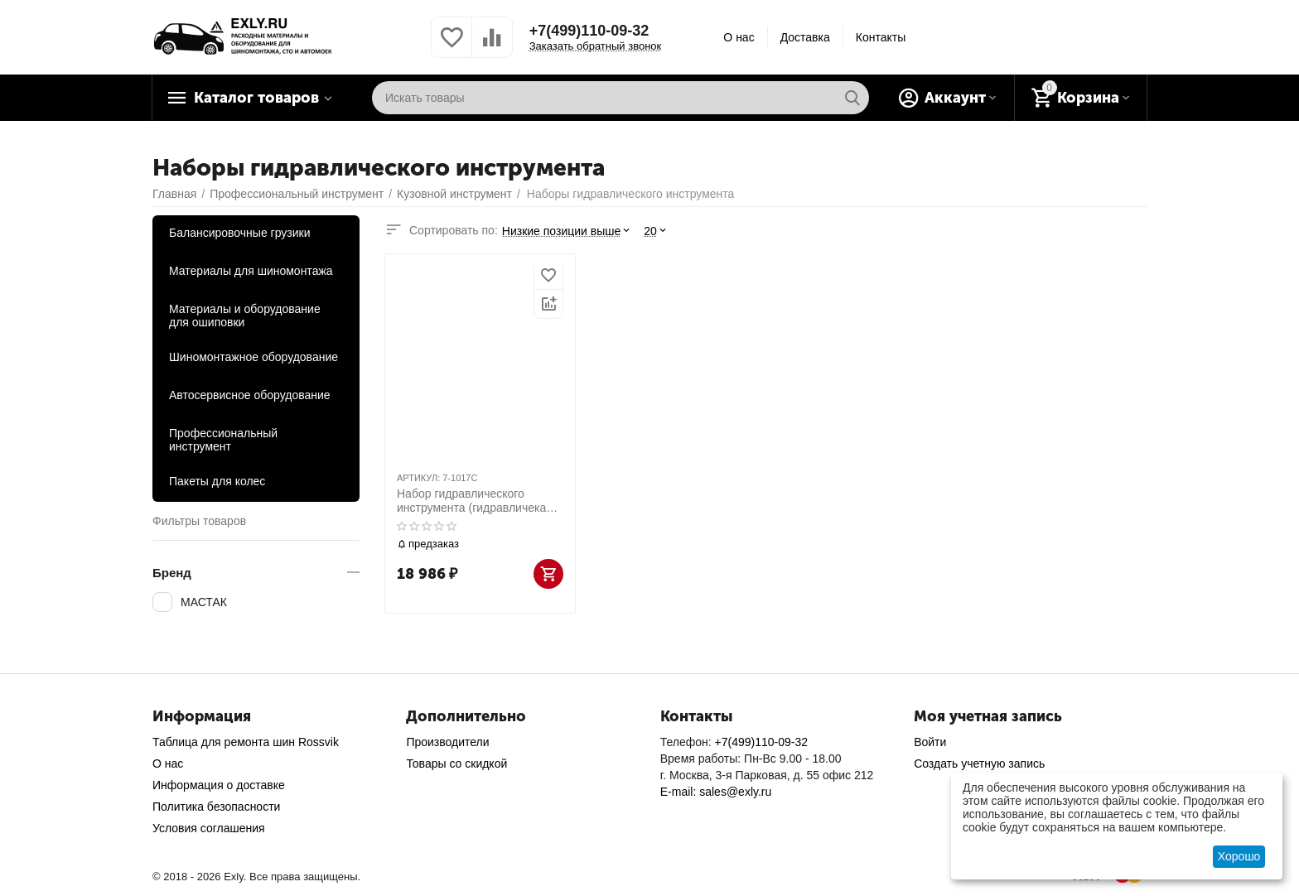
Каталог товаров (256, 97)
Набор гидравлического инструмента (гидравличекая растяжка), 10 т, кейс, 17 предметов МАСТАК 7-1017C (475, 501)
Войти (930, 742)
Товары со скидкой (456, 763)
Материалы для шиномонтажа (251, 270)
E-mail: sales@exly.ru (716, 791)
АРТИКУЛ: (418, 478)
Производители (447, 742)
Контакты (880, 37)
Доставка (805, 37)
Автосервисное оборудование (250, 395)
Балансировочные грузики (240, 232)
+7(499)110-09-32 (589, 30)
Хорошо (1239, 856)
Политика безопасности (216, 806)
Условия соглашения (208, 828)
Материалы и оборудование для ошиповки (245, 315)
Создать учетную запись (979, 763)
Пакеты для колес (217, 481)
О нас (738, 37)
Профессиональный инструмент (223, 439)
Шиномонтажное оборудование (253, 357)
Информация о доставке (218, 785)
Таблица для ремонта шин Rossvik (245, 742)
